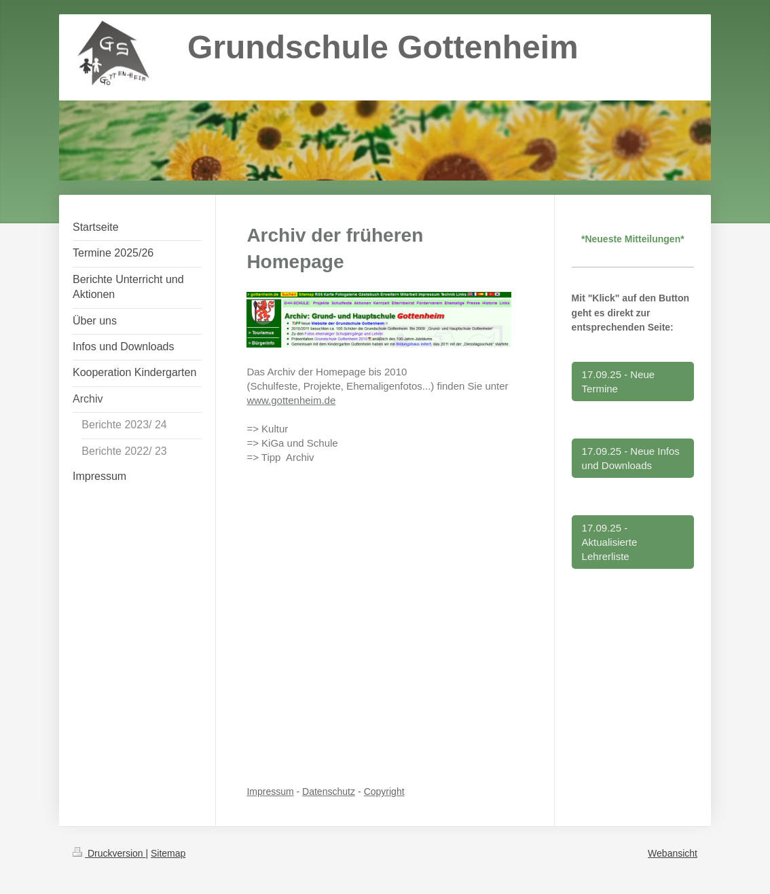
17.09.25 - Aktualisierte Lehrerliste (610, 542)
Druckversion (109, 853)
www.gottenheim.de (290, 400)
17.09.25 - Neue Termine (618, 381)
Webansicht (672, 853)
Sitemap (168, 853)
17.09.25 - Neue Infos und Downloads (631, 458)
